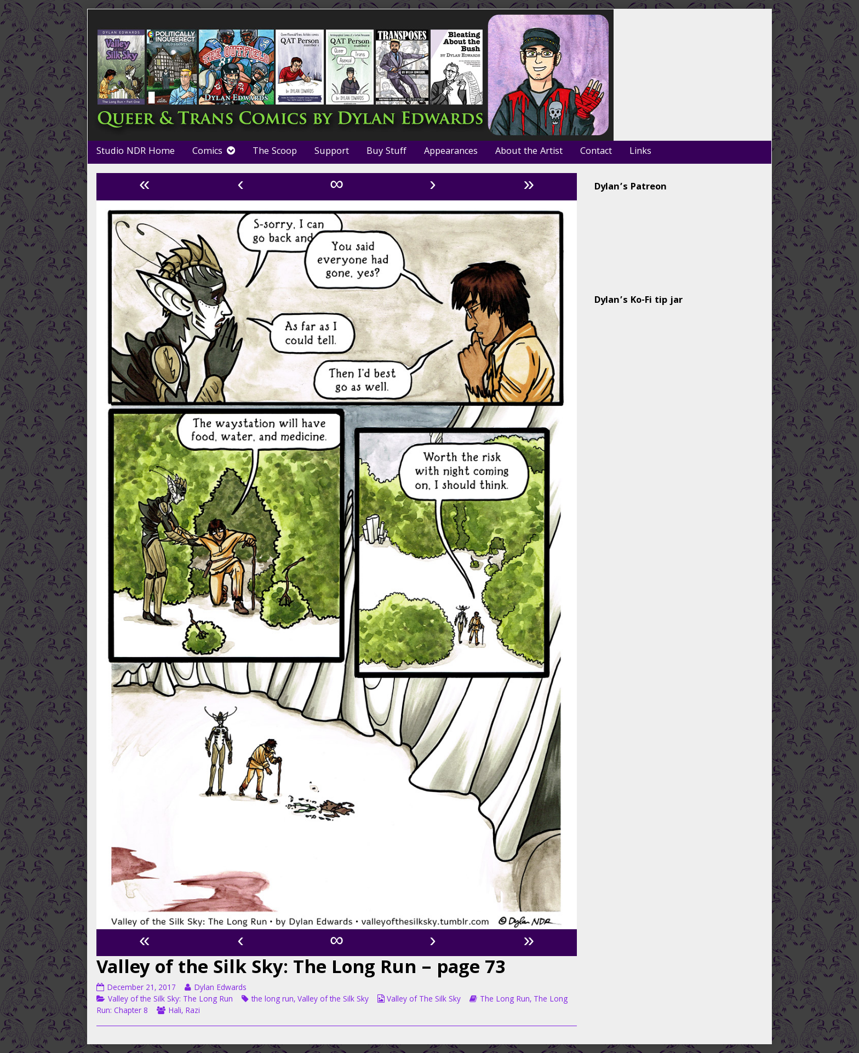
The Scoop (275, 152)
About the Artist (529, 152)
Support (331, 152)
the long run (272, 999)
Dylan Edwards (220, 988)
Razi (192, 1011)
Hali (174, 1011)
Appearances (451, 152)
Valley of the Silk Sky (333, 999)
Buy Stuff (386, 152)
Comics (207, 152)
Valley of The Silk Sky (424, 999)
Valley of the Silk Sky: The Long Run (170, 999)
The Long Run (505, 999)
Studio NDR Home (135, 152)
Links (640, 152)
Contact (596, 152)
